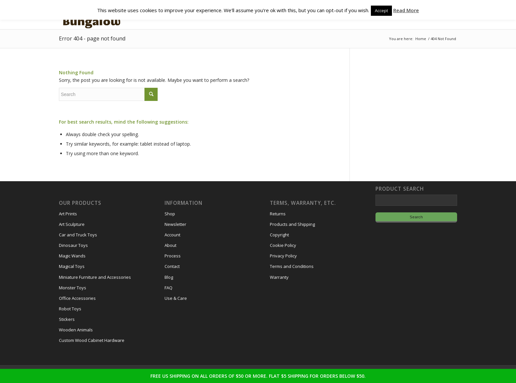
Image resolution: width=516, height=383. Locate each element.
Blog (169, 277)
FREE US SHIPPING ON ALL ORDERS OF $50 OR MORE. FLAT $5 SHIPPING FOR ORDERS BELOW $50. (258, 376)
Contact (172, 266)
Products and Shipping (292, 224)
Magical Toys (72, 266)
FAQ (168, 288)
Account (172, 235)
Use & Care (176, 298)
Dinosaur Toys (73, 245)
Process (173, 256)
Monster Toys (72, 288)
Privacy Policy (283, 256)
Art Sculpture (72, 224)
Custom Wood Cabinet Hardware (91, 340)
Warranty (279, 277)
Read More (406, 10)
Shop (170, 214)
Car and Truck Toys (78, 235)
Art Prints (68, 214)
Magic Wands (72, 256)
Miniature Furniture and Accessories (95, 277)
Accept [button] (381, 10)
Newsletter (175, 224)
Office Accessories (77, 298)
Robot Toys (70, 309)
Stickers (67, 319)
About (170, 245)
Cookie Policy (283, 245)
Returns (278, 214)
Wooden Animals (76, 330)
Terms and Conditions (292, 266)
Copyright (279, 235)
